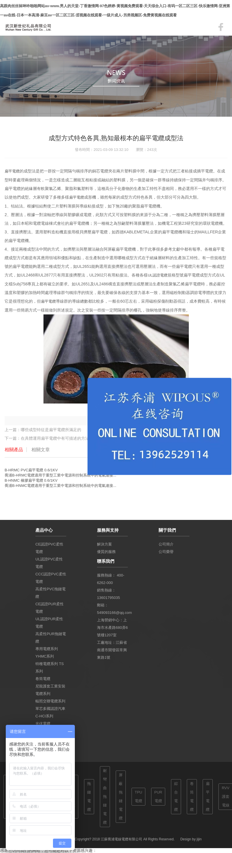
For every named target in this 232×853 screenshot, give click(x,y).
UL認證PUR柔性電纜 (49, 623)
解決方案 (104, 544)
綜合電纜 (176, 796)
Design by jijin (190, 839)
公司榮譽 (166, 552)
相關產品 (14, 449)
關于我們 (167, 530)
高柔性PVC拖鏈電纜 (50, 593)
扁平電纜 (12, 171)
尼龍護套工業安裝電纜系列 (50, 690)
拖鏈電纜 (89, 796)
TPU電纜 (138, 796)
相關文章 (40, 449)
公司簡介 (166, 544)
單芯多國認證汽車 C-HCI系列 (50, 712)
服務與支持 (108, 530)
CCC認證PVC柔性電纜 (50, 578)
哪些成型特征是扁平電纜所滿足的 (51, 429)
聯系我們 (105, 561)
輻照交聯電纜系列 (50, 701)
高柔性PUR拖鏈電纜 (50, 637)
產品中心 (44, 530)
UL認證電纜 (158, 275)
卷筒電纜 (42, 679)
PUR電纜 (158, 796)
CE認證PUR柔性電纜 (49, 608)
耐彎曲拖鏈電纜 (105, 797)
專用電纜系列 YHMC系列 (46, 652)
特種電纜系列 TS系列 (49, 667)
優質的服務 (106, 552)
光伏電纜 (42, 723)
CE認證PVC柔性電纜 (49, 548)
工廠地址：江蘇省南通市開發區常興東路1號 (112, 650)
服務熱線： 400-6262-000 (110, 579)
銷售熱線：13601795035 (108, 594)
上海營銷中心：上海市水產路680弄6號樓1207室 (112, 627)
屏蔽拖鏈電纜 (121, 796)
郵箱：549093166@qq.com (112, 609)
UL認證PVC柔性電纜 (49, 563)
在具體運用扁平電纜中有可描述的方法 (55, 438)
